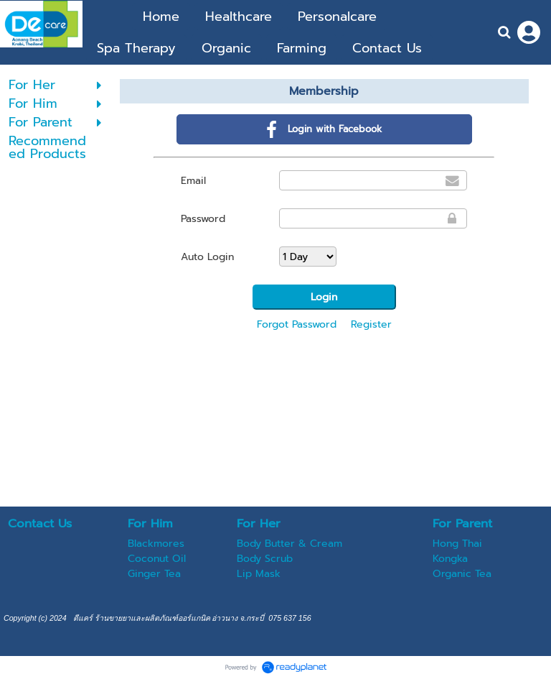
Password (203, 218)
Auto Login (207, 256)
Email (193, 180)
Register (371, 324)
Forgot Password (296, 324)
